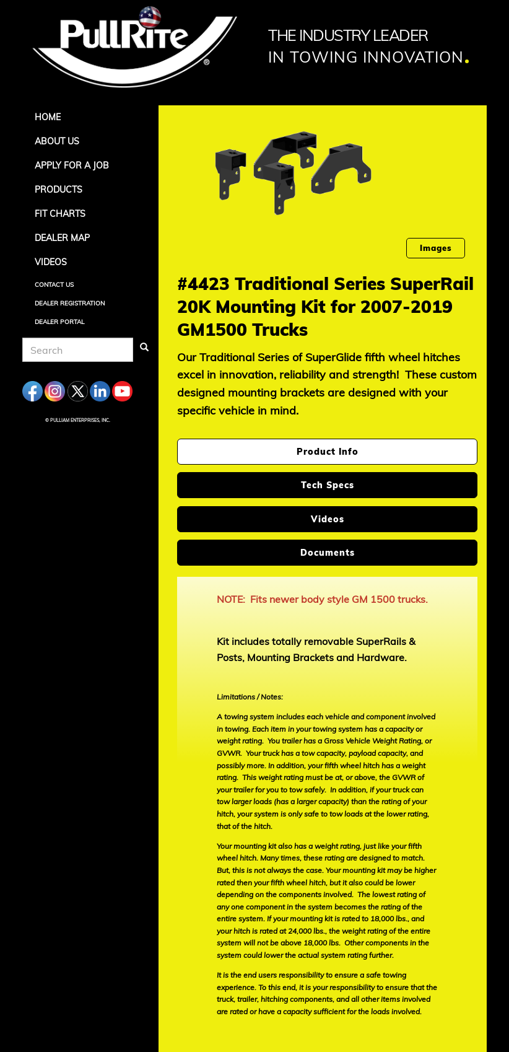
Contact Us (54, 285)
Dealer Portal (59, 322)
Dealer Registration (70, 303)
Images (436, 248)
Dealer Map (62, 237)
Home (48, 117)
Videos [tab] (327, 519)
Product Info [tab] (328, 451)
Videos (51, 262)
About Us (57, 141)
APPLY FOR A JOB (72, 165)
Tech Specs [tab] (327, 485)
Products (58, 189)
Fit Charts (60, 213)
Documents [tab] (327, 552)
